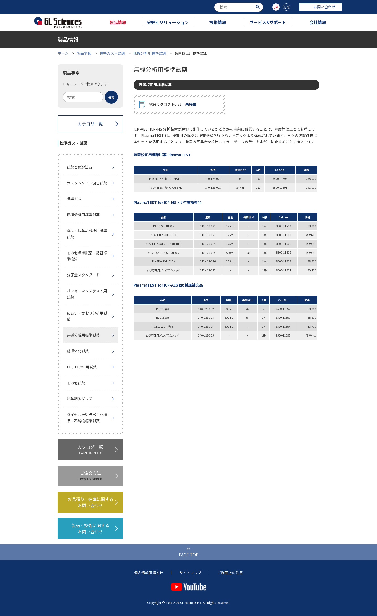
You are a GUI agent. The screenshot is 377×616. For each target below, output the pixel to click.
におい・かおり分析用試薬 (87, 316)
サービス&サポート (268, 22)
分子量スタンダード (83, 274)
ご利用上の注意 (230, 572)
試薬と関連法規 (79, 167)
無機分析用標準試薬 (149, 53)
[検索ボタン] (258, 6)
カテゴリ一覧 (90, 123)
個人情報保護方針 (148, 572)
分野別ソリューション (168, 22)
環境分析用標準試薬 (83, 214)
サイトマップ (190, 572)
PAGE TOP (188, 554)
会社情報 (317, 22)
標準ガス (74, 198)
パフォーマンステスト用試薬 (87, 294)
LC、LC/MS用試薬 (82, 366)
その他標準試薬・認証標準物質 (87, 256)
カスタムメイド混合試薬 (87, 183)
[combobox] (238, 7)
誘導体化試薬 (78, 351)
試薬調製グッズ (79, 398)
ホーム (63, 53)
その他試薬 (76, 382)
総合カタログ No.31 (172, 104)
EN (286, 7)
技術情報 (217, 22)
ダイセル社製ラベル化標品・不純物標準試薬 (87, 417)
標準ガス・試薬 (112, 53)
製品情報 (117, 22)
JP (276, 7)
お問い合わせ (320, 6)
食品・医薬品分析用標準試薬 (87, 233)
